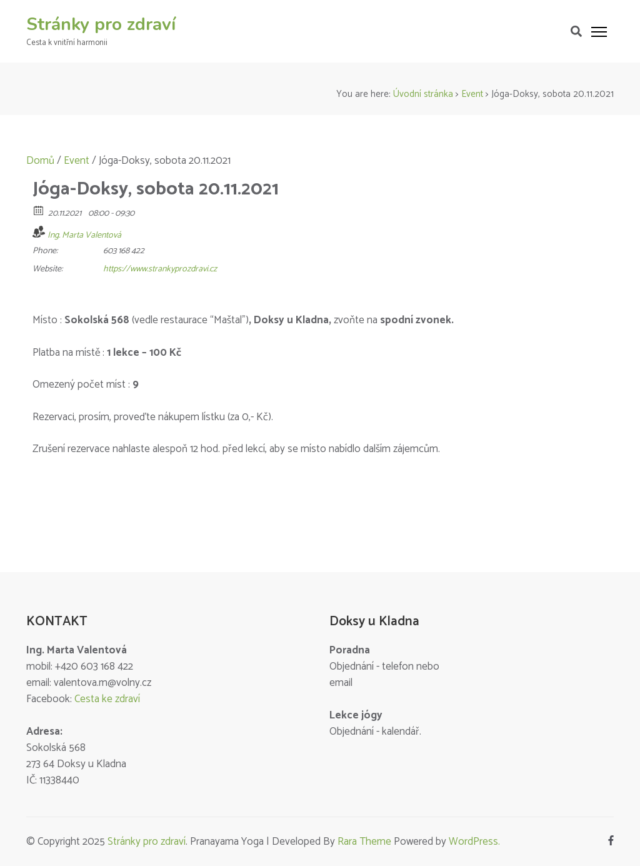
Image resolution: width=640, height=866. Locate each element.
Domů (40, 160)
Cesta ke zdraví (107, 699)
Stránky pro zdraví (101, 24)
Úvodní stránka (423, 94)
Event (472, 94)
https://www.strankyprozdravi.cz (160, 269)
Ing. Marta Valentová (84, 235)
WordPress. (474, 841)
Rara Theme (364, 841)
